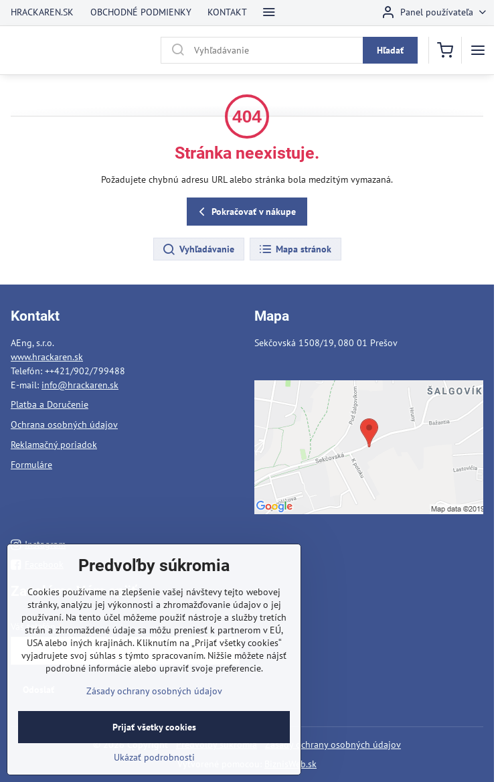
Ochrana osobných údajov (64, 424)
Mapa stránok (294, 249)
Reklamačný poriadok (54, 445)
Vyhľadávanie (198, 249)
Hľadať (390, 50)
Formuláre (31, 465)
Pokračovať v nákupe (245, 212)
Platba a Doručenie (49, 404)
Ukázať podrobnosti (154, 768)
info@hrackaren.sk (79, 385)
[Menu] (478, 50)
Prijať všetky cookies (154, 738)
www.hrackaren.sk (47, 357)
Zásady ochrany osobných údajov (333, 744)
